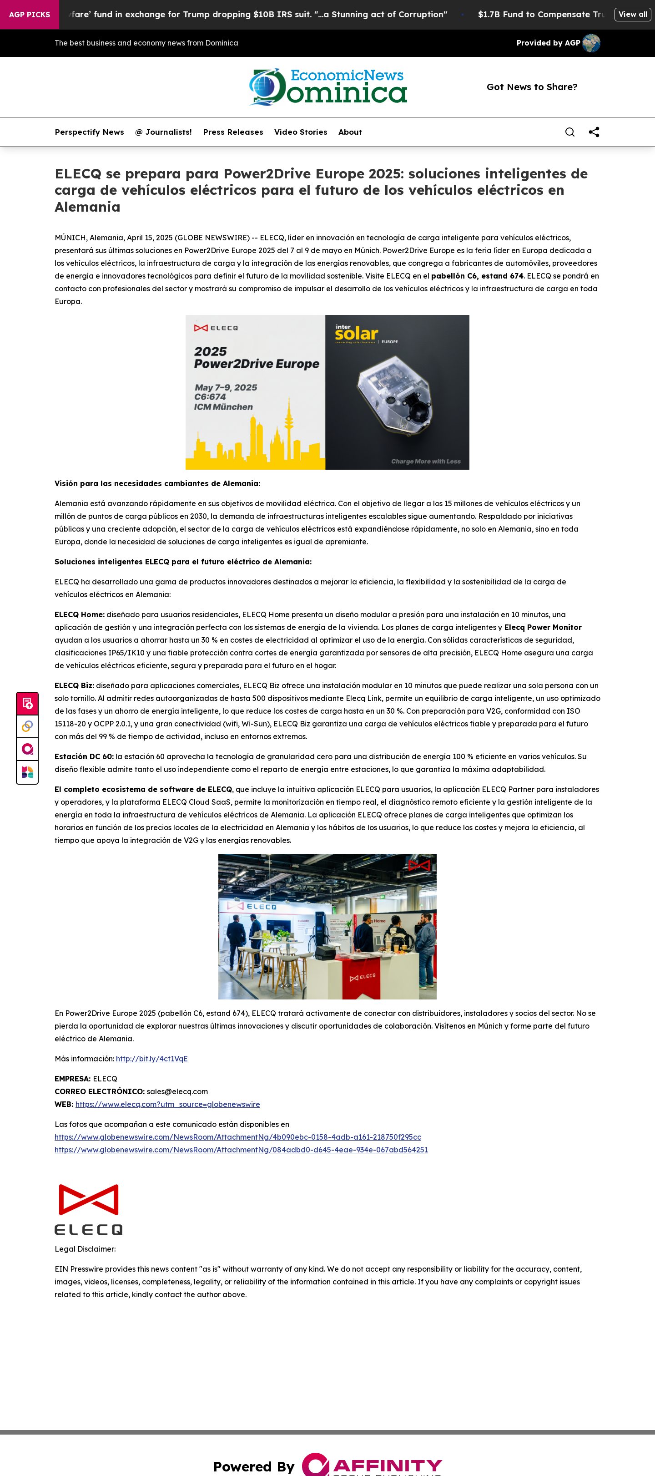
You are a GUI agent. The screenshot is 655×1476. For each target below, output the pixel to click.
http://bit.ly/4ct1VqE (152, 1058)
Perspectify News (89, 132)
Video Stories (301, 132)
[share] (594, 132)
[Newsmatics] (27, 772)
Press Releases (233, 132)
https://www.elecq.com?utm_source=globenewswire (168, 1104)
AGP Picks (29, 14)
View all (633, 14)
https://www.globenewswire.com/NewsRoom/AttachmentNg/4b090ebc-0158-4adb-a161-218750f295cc (238, 1136)
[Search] (570, 132)
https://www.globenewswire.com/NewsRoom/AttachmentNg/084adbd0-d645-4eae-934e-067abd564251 (241, 1149)
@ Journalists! (163, 132)
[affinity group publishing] (27, 749)
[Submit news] (27, 704)
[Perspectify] (27, 726)
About (350, 132)
